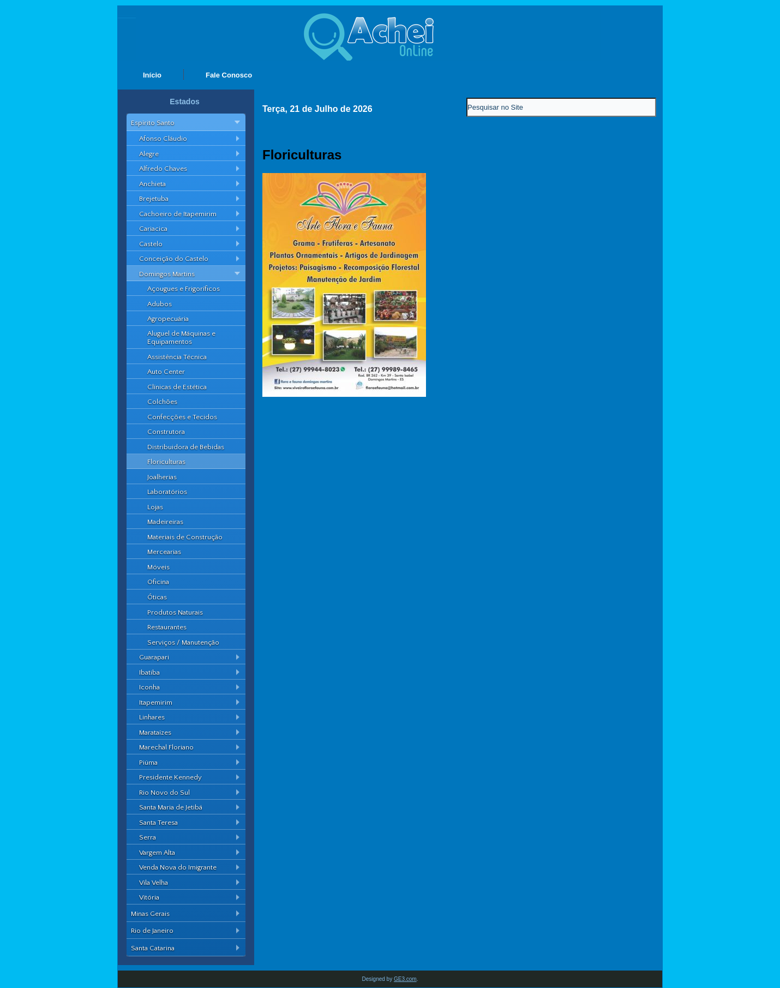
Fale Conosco (229, 75)
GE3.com (405, 979)
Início (152, 75)
